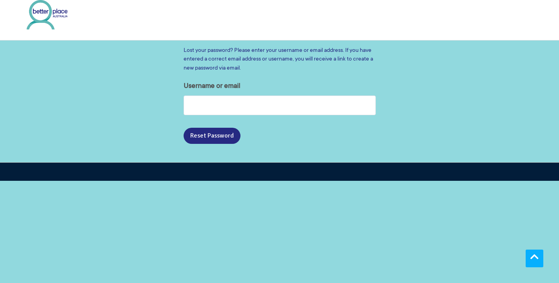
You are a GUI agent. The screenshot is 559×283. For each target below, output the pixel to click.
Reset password (212, 136)
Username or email (212, 86)
